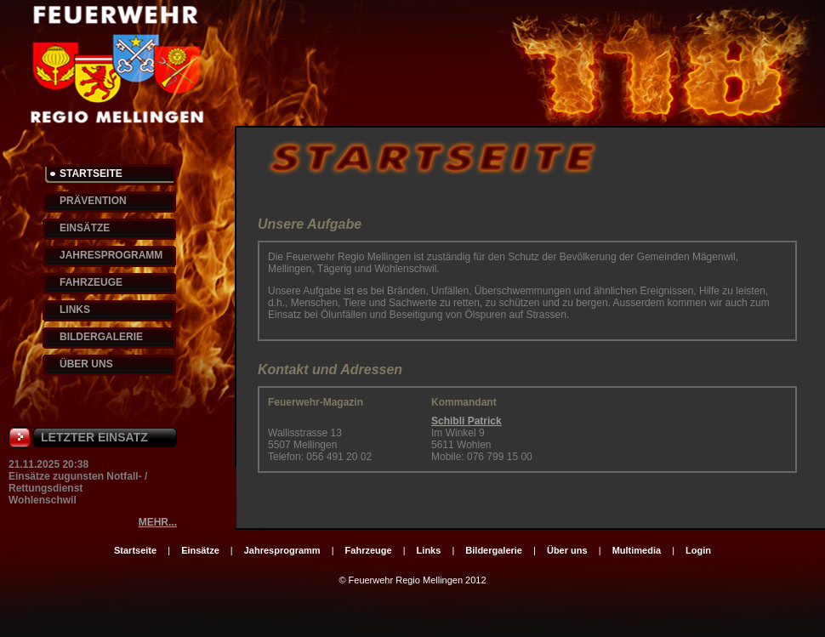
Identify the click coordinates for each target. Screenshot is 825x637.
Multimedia (636, 550)
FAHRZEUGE (91, 282)
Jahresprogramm (282, 550)
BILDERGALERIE (101, 337)
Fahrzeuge (368, 550)
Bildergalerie (493, 550)
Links (429, 550)
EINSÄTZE (85, 228)
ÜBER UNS (86, 364)
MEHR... (158, 522)
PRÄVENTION (93, 201)
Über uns (567, 550)
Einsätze (200, 550)
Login (698, 550)
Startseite (135, 550)
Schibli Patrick (466, 421)
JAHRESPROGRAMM (111, 255)
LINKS (75, 310)
